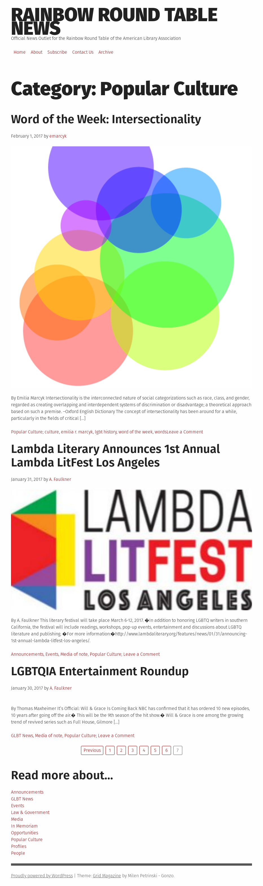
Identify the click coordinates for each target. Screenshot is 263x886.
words (160, 432)
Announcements (27, 654)
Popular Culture (27, 432)
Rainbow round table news (114, 21)
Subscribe (57, 52)
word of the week (136, 432)
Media (17, 819)
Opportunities (24, 832)
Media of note (74, 654)
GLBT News (22, 735)
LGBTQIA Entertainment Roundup (100, 671)
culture (52, 432)
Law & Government (30, 812)
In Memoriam (24, 826)
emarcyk (58, 136)
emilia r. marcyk (77, 432)
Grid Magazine (107, 875)
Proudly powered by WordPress (42, 875)
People (18, 853)
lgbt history (106, 432)
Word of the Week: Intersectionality (106, 119)
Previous (92, 750)
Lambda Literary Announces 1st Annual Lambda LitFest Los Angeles (115, 456)
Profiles (18, 846)
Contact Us (82, 52)
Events (51, 654)
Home (20, 52)
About (36, 52)
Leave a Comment (184, 432)
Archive (105, 52)
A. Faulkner (60, 479)
